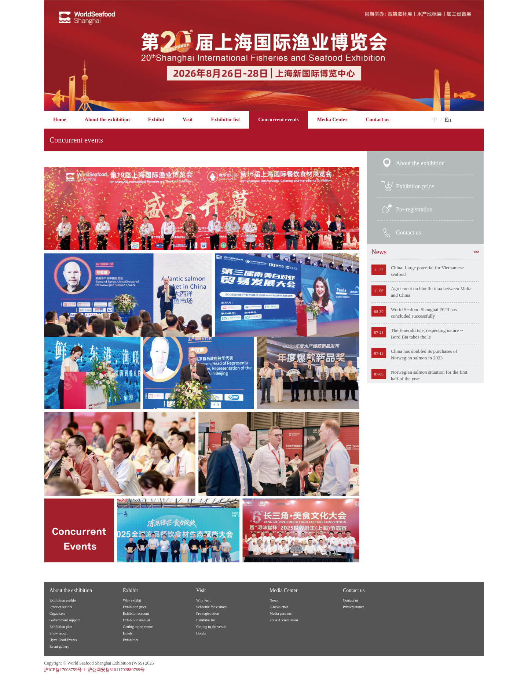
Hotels (127, 633)
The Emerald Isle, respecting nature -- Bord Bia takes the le (427, 334)
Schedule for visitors (211, 607)
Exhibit (156, 119)
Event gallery (59, 646)
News (425, 252)
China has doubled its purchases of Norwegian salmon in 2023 (424, 354)
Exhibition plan (61, 627)
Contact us (377, 119)
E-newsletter (279, 607)
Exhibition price (415, 186)
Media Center (332, 119)
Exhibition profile (63, 600)
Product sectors (61, 607)
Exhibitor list (225, 119)
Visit (187, 119)
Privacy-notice (353, 607)
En (448, 120)
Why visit (203, 600)
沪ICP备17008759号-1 (64, 669)
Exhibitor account (136, 613)
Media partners (281, 613)
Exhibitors (130, 640)
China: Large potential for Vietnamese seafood (427, 271)
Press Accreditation (284, 620)
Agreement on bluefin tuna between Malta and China (431, 292)
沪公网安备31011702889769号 (116, 669)
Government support (65, 620)
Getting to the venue (138, 627)
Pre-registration (414, 209)
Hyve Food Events (63, 640)
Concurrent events (278, 119)
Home (59, 119)
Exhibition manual (136, 620)
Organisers (57, 613)
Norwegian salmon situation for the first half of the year (429, 375)
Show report (58, 633)
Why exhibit (132, 600)
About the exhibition (107, 119)
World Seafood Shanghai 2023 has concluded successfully (423, 313)
